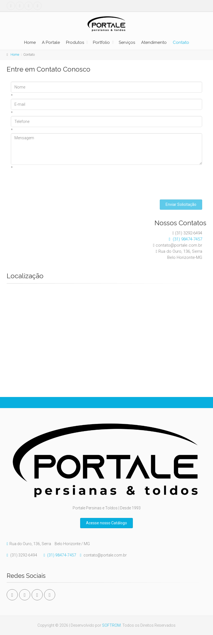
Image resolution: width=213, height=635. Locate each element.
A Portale (51, 42)
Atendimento (154, 42)
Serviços (127, 42)
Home (30, 42)
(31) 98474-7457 (184, 239)
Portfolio (101, 42)
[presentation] (53, 182)
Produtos (75, 42)
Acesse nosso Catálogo (106, 523)
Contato (181, 42)
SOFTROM (111, 625)
